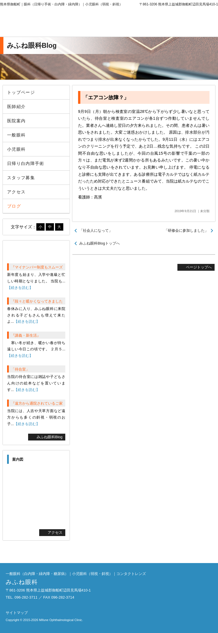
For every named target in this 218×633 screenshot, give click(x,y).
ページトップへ (199, 267)
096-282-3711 (171, 22)
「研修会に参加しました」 (186, 230)
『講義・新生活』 (26, 335)
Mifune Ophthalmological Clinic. (61, 620)
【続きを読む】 (20, 288)
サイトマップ (17, 613)
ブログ (14, 206)
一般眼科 (16, 135)
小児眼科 (16, 149)
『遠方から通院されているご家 (37, 403)
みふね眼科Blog (49, 437)
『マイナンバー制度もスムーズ (37, 267)
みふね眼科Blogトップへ (99, 243)
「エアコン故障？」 (106, 97)
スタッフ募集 (21, 177)
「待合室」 (20, 369)
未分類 (204, 211)
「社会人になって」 (95, 230)
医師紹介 (16, 106)
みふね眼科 (47, 22)
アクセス (16, 191)
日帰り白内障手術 (25, 163)
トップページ (21, 92)
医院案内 (16, 120)
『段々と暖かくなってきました (37, 301)
